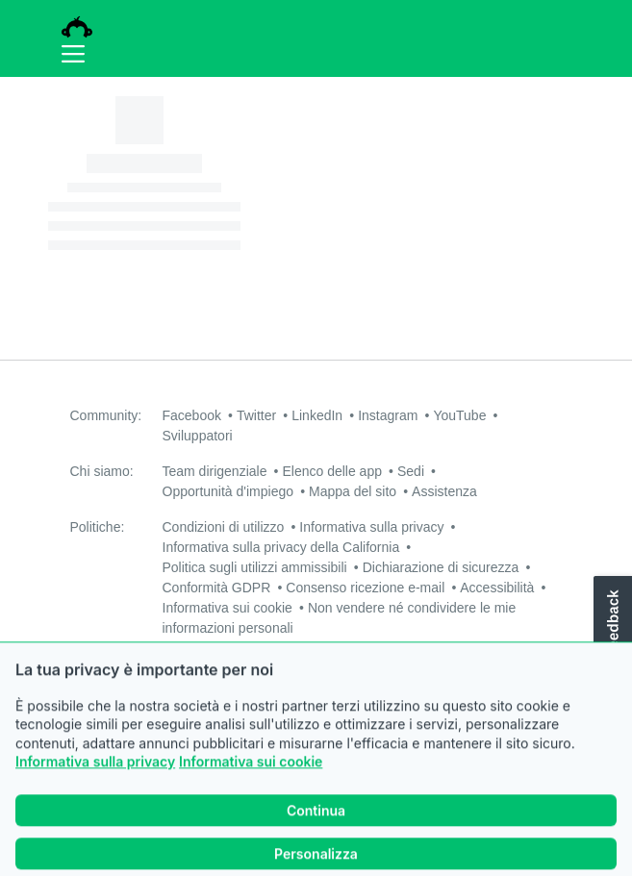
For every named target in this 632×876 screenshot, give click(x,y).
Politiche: (97, 527)
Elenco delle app (332, 471)
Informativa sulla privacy (95, 787)
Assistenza (444, 491)
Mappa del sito (352, 491)
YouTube (459, 415)
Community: (106, 415)
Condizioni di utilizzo (224, 527)
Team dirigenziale (215, 471)
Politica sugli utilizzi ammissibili (255, 567)
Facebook (192, 415)
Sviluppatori (198, 435)
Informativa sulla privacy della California (281, 547)
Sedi (410, 471)
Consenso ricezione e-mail (365, 587)
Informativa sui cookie (250, 787)
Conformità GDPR (217, 587)
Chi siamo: (102, 471)
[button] (611, 639)
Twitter (256, 415)
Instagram (387, 415)
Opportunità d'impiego (228, 491)
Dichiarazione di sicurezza (441, 567)
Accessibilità (497, 587)
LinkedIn (316, 415)
